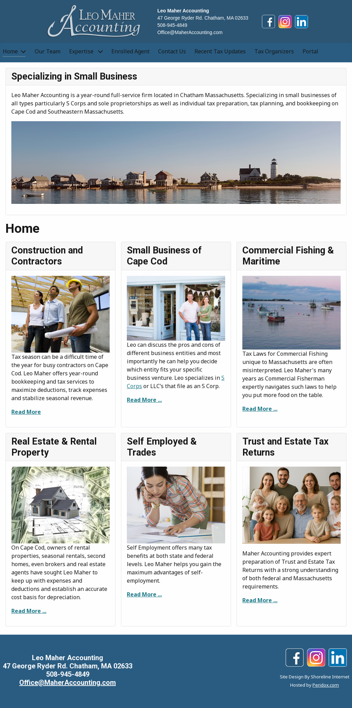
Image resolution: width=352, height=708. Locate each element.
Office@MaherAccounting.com (190, 32)
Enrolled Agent (130, 51)
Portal (310, 51)
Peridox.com (325, 685)
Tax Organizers (274, 51)
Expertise (82, 51)
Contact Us (172, 51)
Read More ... (144, 400)
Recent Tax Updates (220, 51)
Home (10, 51)
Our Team (47, 51)
